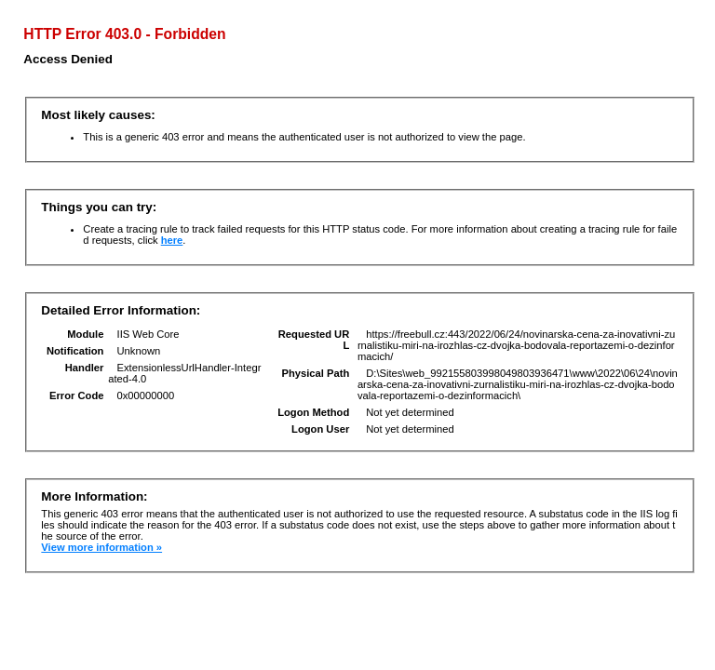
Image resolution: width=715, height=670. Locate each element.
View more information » (101, 547)
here (172, 240)
